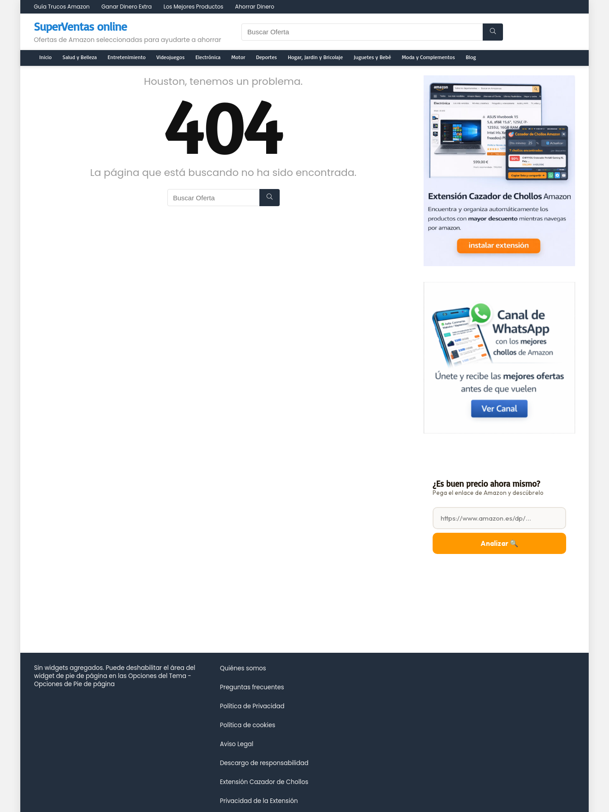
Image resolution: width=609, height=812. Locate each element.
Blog (471, 57)
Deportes (266, 57)
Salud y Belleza (80, 57)
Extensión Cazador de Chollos (264, 782)
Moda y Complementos (428, 57)
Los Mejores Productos (193, 6)
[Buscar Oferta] (493, 32)
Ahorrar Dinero (254, 6)
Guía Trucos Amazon (62, 6)
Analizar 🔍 (499, 543)
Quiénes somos (243, 668)
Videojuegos (171, 57)
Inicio (45, 57)
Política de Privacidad (252, 706)
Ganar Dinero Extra (127, 6)
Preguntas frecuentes (252, 687)
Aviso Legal (236, 744)
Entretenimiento (127, 57)
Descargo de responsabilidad (264, 763)
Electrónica (208, 57)
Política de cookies (247, 725)
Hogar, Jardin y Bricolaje (315, 57)
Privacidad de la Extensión (259, 801)
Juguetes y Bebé (372, 57)
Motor (238, 57)
